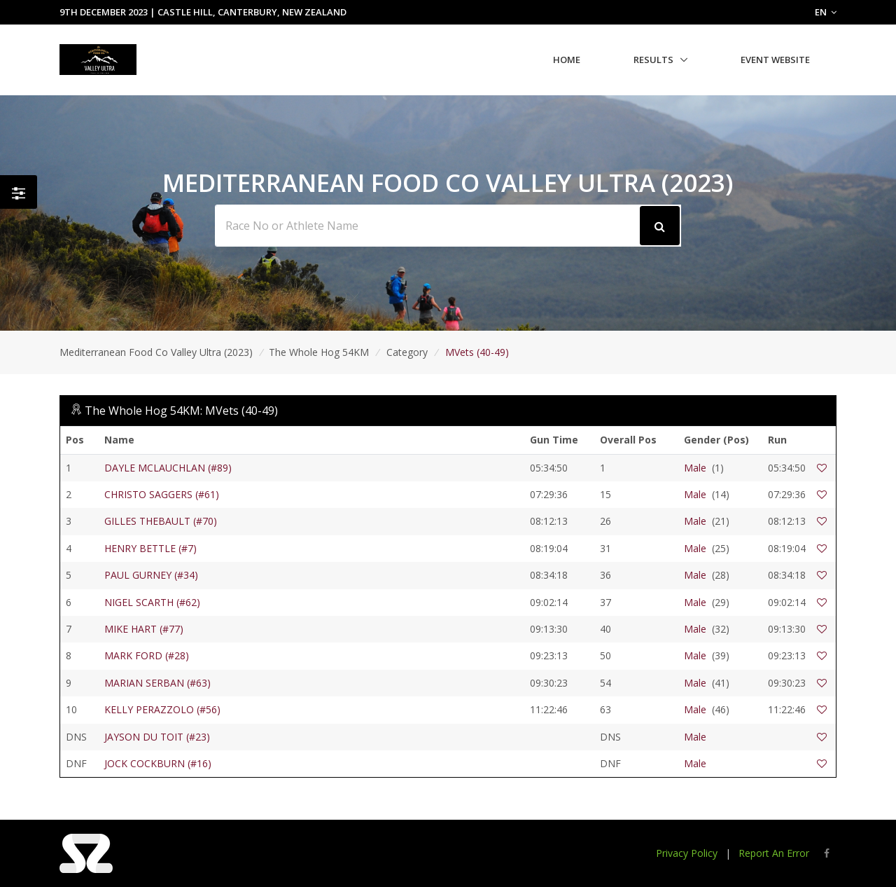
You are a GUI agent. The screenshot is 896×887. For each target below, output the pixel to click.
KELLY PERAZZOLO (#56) (162, 709)
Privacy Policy (687, 853)
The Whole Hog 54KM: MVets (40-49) (181, 410)
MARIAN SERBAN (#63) (157, 682)
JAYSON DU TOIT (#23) (157, 736)
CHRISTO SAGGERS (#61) (161, 494)
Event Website (775, 59)
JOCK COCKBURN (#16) (157, 763)
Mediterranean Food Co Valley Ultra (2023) (156, 352)
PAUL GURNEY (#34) (151, 575)
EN (825, 12)
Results (653, 59)
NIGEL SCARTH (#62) (152, 602)
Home (566, 59)
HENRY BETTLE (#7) (150, 548)
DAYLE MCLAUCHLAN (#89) (168, 467)
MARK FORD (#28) (146, 655)
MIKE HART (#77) (143, 628)
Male (695, 467)
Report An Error (773, 853)
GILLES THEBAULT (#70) (160, 521)
